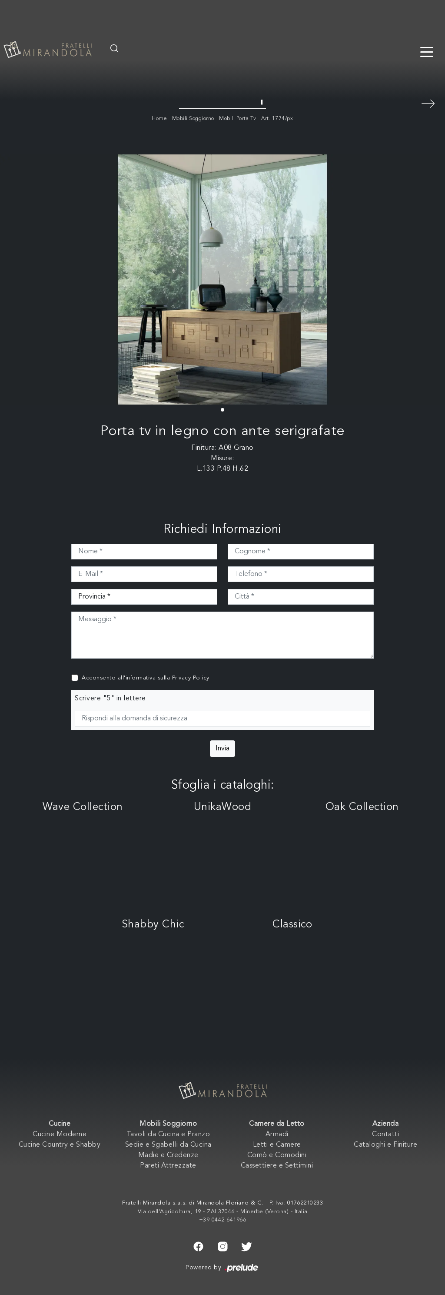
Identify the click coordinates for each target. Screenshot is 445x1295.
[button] (222, 410)
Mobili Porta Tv (237, 118)
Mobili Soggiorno (193, 118)
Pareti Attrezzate (168, 1165)
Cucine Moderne (59, 1134)
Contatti (385, 1134)
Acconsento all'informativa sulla (145, 678)
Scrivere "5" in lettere (110, 698)
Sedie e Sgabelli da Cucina (168, 1144)
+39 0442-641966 (222, 1220)
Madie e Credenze (168, 1155)
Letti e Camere (277, 1144)
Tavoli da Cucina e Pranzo (168, 1134)
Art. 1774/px (277, 118)
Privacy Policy (190, 678)
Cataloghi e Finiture (385, 1144)
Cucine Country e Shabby (60, 1144)
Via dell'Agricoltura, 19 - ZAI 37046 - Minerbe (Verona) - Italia (223, 1212)
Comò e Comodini (277, 1155)
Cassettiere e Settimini (277, 1165)
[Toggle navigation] (426, 51)
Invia (222, 748)
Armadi (277, 1134)
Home (159, 118)
